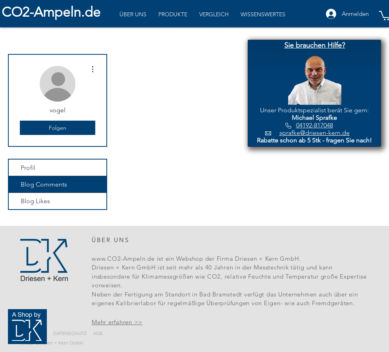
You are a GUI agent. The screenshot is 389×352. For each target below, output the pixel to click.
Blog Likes (35, 201)
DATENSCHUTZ (70, 333)
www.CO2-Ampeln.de (123, 258)
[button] (314, 45)
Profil (28, 167)
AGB (98, 333)
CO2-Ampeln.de (51, 12)
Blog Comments (44, 184)
